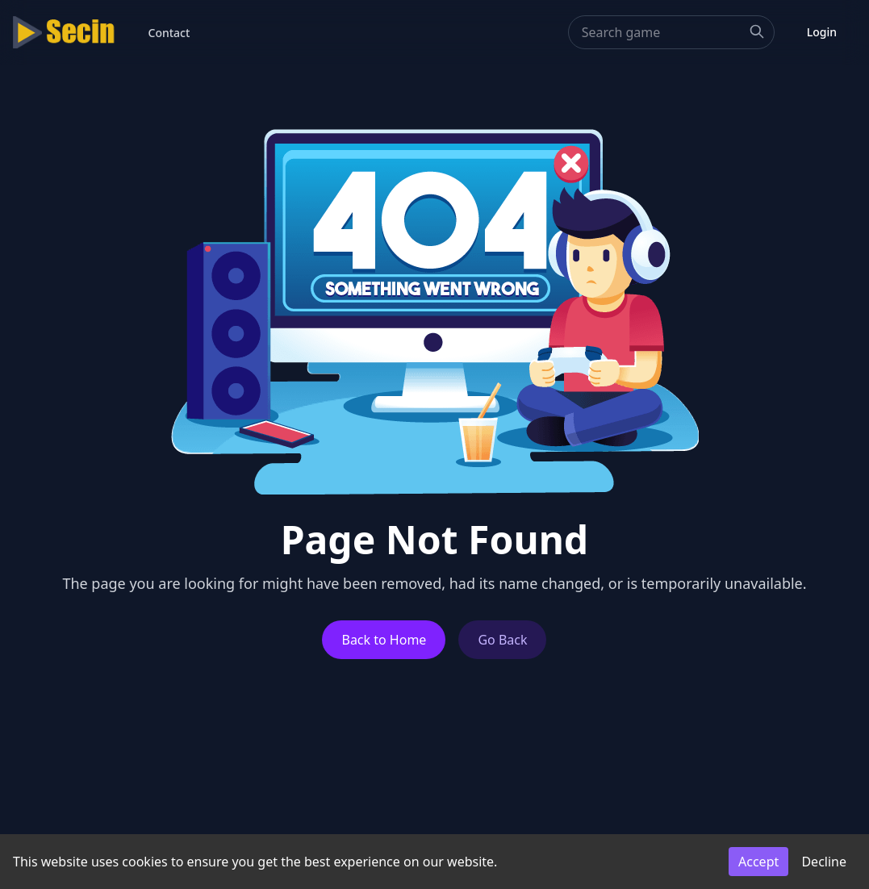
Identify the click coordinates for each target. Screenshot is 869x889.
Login (822, 32)
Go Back (502, 640)
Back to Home (383, 640)
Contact (169, 32)
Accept (758, 861)
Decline (823, 861)
